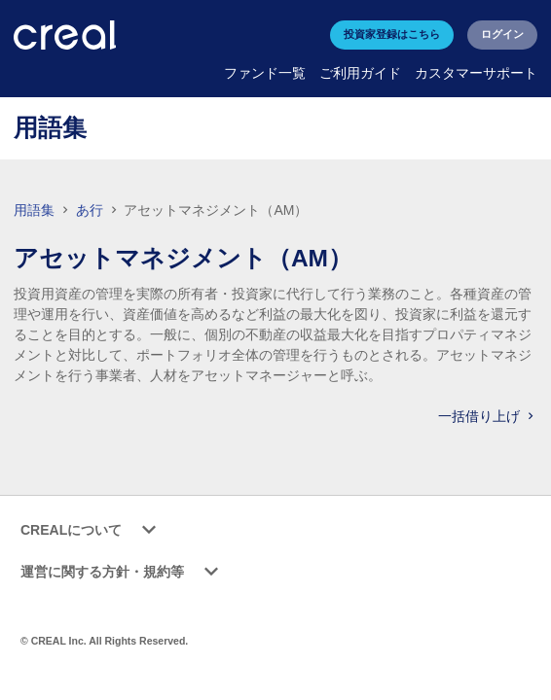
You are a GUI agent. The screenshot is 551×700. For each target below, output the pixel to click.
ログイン (502, 34)
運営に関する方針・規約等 (122, 572)
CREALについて (91, 530)
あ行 (91, 210)
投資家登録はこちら (392, 34)
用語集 (34, 210)
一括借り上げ (487, 416)
